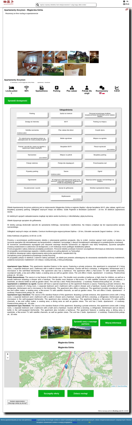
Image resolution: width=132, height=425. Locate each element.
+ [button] (7, 354)
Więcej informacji (113, 323)
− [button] (7, 358)
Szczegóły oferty (51, 393)
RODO (75, 422)
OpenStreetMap (122, 386)
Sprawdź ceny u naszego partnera (85, 323)
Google (34, 420)
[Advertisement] (66, 33)
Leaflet (113, 386)
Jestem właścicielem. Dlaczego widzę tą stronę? (17, 402)
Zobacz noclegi (81, 393)
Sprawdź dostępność (17, 101)
